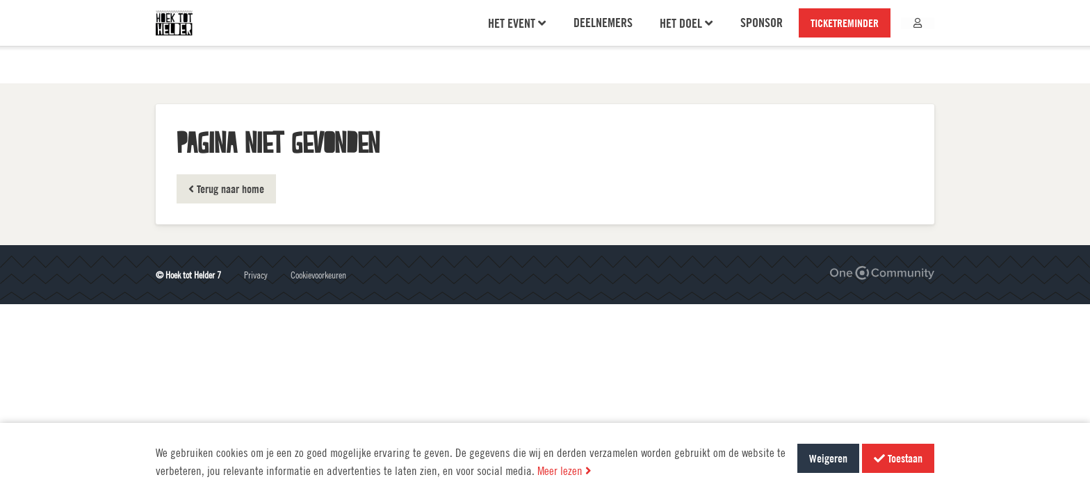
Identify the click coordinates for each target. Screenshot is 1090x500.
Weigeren (828, 458)
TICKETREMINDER (845, 42)
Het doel (686, 42)
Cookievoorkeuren (318, 275)
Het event (517, 42)
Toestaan (898, 458)
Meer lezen (564, 470)
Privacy (256, 275)
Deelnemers (603, 41)
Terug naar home (226, 189)
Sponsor (762, 41)
